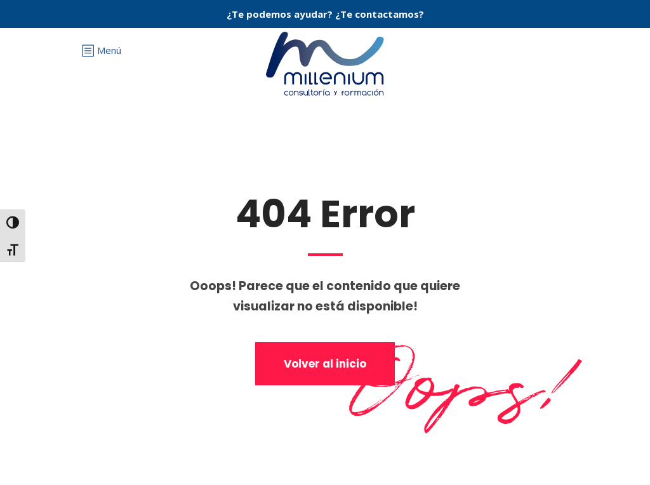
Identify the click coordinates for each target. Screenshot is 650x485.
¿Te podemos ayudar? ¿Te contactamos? (325, 14)
